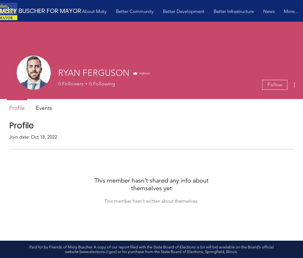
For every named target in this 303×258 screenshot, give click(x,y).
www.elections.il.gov (98, 251)
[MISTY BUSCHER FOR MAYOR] (49, 10)
